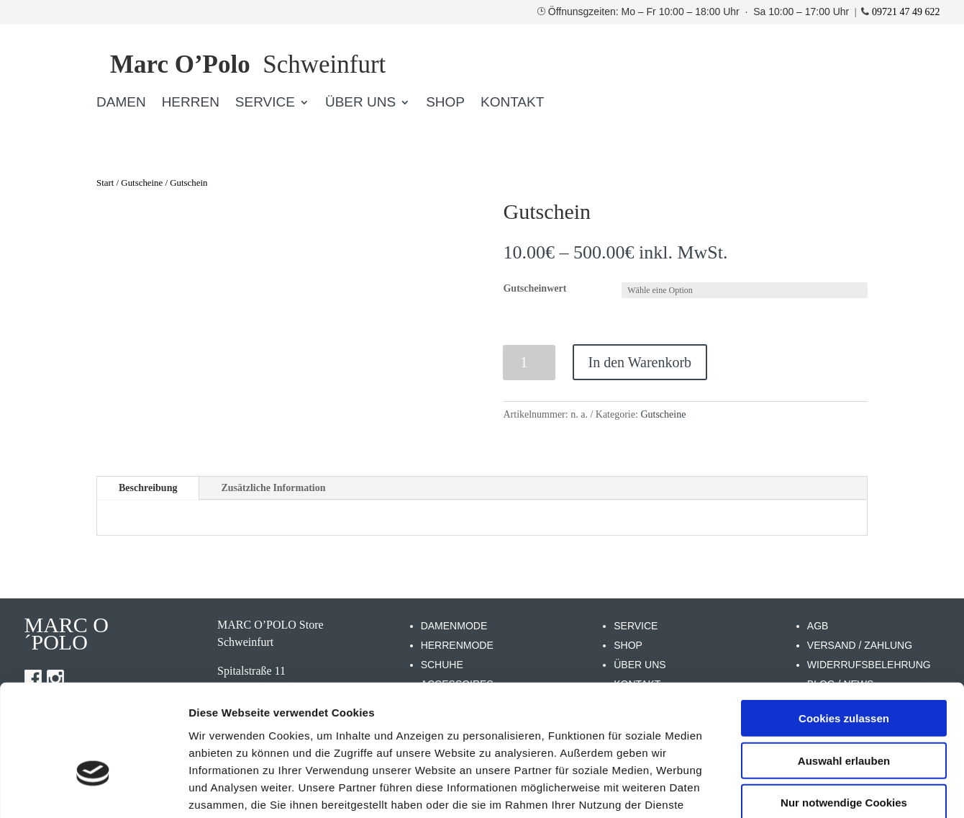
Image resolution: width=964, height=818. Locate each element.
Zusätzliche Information (273, 487)
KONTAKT (512, 103)
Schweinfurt (248, 64)
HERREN (190, 103)
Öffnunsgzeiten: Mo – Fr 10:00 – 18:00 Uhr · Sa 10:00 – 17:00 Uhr (700, 11)
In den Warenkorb (640, 362)
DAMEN (121, 103)
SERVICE (265, 103)
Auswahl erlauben (844, 671)
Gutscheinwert (534, 288)
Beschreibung (148, 487)
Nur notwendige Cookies (844, 712)
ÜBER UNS (360, 103)
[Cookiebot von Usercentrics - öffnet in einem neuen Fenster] (93, 790)
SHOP (445, 103)
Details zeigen (765, 789)
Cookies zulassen (844, 628)
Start (105, 183)
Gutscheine (142, 183)
